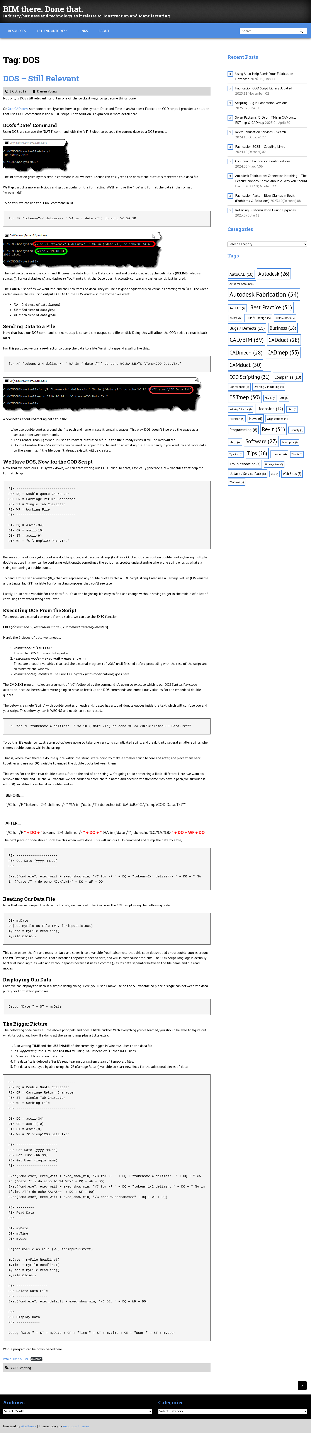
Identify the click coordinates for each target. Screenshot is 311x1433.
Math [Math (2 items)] (292, 409)
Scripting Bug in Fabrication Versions (261, 103)
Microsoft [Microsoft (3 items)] (236, 418)
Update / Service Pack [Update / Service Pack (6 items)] (247, 473)
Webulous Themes (76, 1426)
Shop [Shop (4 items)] (235, 442)
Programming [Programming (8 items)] (243, 429)
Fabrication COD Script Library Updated (263, 88)
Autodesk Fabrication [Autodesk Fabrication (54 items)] (264, 294)
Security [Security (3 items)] (296, 430)
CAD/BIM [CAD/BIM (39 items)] (246, 340)
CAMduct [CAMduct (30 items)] (245, 364)
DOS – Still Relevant (44, 78)
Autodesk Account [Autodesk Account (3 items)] (242, 284)
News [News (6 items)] (255, 418)
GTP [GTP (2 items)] (284, 398)
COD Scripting (21, 1368)
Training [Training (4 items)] (279, 454)
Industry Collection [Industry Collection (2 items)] (240, 409)
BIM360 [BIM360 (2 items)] (235, 318)
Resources (17, 31)
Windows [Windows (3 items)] (236, 482)
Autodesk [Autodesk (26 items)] (273, 273)
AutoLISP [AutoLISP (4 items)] (237, 308)
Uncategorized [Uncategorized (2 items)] (274, 464)
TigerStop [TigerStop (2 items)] (235, 454)
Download (36, 1359)
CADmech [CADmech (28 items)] (246, 352)
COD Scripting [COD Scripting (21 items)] (249, 376)
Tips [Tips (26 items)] (257, 453)
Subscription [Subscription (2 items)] (290, 442)
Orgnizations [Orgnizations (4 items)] (277, 419)
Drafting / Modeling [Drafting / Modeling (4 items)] (269, 387)
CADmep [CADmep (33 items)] (283, 352)
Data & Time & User (15, 1359)
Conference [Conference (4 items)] (239, 387)
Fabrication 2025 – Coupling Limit (260, 146)
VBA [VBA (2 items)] (274, 473)
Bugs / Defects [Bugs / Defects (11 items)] (247, 328)
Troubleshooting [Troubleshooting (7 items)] (244, 464)
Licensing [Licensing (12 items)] (270, 409)
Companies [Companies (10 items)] (287, 377)
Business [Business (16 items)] (283, 328)
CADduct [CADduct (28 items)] (284, 339)
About (104, 31)
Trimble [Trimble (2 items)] (297, 454)
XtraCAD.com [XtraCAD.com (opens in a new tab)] (18, 108)
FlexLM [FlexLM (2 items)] (270, 398)
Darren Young (45, 91)
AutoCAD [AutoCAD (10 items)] (241, 274)
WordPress (28, 1426)
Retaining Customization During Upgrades (265, 210)
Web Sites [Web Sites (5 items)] (292, 474)
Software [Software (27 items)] (261, 441)
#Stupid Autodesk (52, 31)
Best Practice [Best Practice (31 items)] (271, 307)
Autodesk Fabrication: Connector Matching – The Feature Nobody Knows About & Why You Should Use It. (271, 180)
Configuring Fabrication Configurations (263, 161)
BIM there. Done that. (47, 8)
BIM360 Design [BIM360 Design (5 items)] (258, 318)
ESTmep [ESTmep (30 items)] (244, 397)
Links (83, 31)
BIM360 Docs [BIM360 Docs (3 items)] (285, 318)
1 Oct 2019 (15, 91)
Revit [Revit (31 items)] (273, 429)
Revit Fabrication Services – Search (260, 132)
